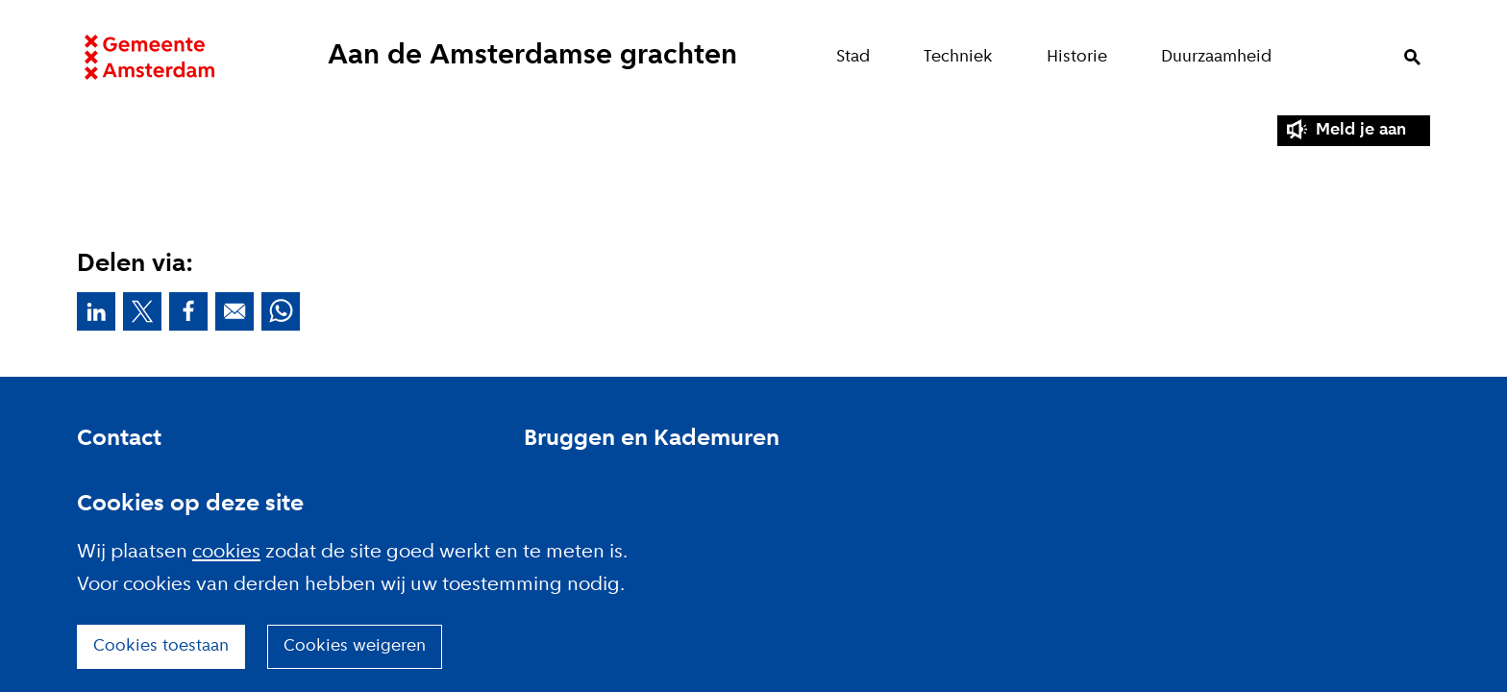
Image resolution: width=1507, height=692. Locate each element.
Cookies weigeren (355, 646)
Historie (1084, 57)
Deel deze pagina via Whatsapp (280, 311)
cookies (226, 552)
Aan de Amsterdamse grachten (532, 57)
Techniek (966, 57)
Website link (142, 58)
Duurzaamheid (1224, 57)
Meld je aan (1361, 130)
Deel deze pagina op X (142, 311)
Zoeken (1420, 58)
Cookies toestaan (161, 646)
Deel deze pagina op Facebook (188, 311)
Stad (860, 57)
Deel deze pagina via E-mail (234, 311)
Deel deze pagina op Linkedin (96, 311)
